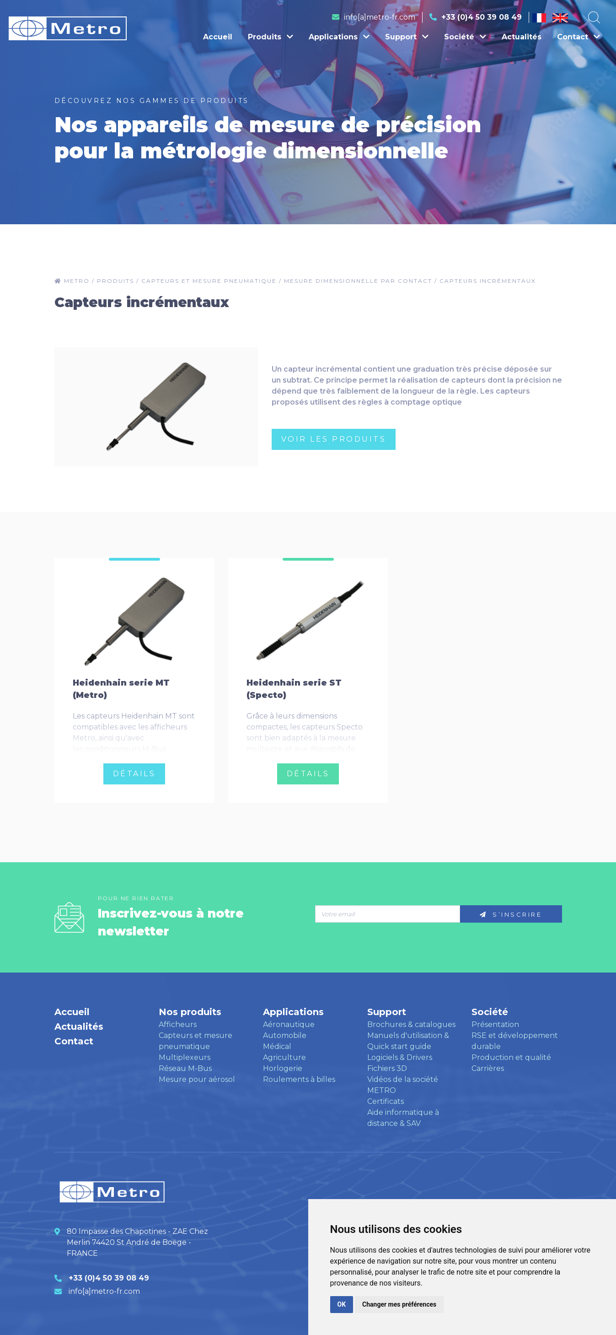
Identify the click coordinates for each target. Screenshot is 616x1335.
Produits (270, 36)
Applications (339, 36)
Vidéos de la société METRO (402, 1085)
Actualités (521, 36)
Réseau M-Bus (185, 1068)
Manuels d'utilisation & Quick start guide (408, 1041)
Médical (277, 1046)
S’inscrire (511, 914)
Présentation (495, 1024)
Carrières (487, 1068)
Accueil (217, 36)
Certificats (385, 1101)
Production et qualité (511, 1057)
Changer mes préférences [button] (399, 1304)
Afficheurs (178, 1024)
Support (407, 36)
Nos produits (190, 1011)
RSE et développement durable (514, 1041)
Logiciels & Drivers (399, 1057)
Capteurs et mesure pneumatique (195, 1041)
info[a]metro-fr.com (379, 17)
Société (465, 36)
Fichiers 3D (387, 1068)
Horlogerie (282, 1068)
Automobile (284, 1035)
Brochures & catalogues (411, 1024)
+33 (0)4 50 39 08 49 (481, 17)
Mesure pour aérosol (197, 1079)
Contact (578, 36)
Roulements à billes (299, 1079)
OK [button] (341, 1304)
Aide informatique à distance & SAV (403, 1118)
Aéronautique (289, 1024)
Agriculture (284, 1057)
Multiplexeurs (184, 1057)
